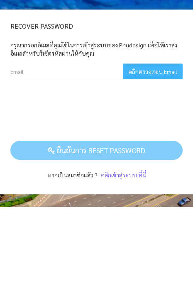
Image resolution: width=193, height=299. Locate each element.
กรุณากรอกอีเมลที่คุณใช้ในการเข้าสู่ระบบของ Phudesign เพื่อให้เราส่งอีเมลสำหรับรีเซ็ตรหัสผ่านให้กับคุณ (93, 49)
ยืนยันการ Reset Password (96, 150)
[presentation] (73, 110)
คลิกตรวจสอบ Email (152, 71)
